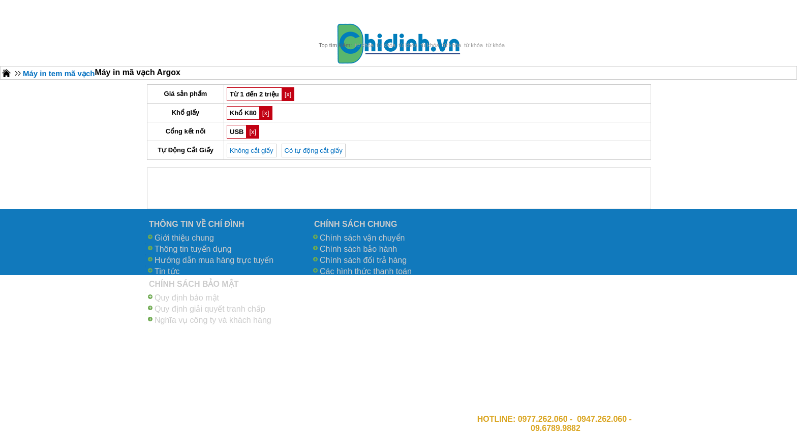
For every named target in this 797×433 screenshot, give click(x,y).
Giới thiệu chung (184, 238)
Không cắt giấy (251, 150)
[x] (288, 94)
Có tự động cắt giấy (314, 150)
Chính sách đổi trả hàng (363, 260)
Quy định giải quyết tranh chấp (210, 309)
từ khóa (364, 45)
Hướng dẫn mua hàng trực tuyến (214, 260)
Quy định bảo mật (187, 297)
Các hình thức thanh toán (366, 271)
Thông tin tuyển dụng (193, 249)
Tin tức (167, 271)
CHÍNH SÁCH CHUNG (355, 224)
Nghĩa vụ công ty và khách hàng (213, 320)
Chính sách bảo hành (358, 249)
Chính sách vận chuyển (362, 238)
